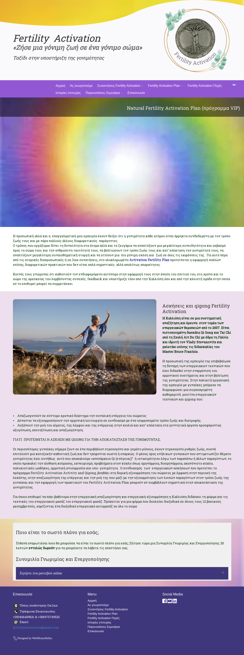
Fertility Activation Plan (165, 85)
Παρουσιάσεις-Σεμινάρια (104, 93)
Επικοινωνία (136, 93)
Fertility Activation (56, 38)
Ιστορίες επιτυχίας (68, 93)
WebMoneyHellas (42, 638)
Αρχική (60, 85)
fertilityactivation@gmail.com (36, 627)
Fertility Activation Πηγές (205, 85)
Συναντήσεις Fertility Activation (120, 85)
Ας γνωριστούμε (81, 85)
